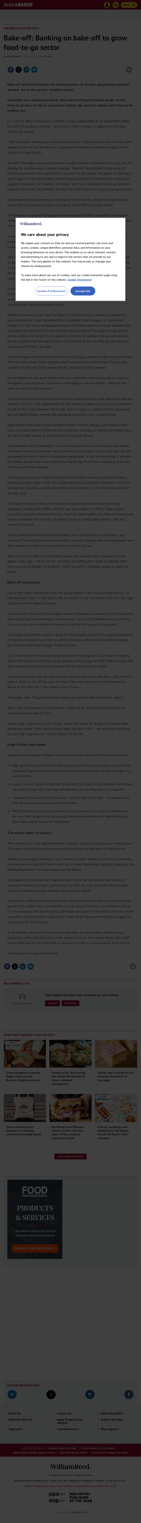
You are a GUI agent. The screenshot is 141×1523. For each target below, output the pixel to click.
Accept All (83, 291)
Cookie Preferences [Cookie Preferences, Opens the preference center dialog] (51, 291)
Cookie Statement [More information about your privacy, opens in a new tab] (80, 279)
